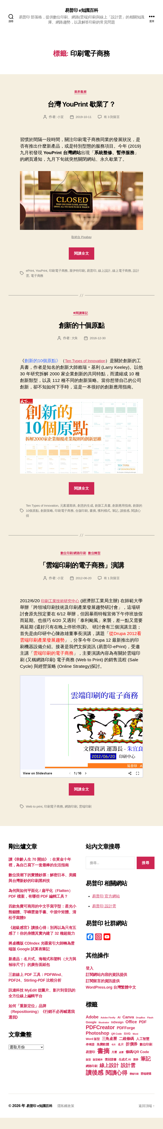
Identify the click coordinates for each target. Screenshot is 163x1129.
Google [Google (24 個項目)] (91, 1033)
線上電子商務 (127, 272)
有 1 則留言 (112, 589)
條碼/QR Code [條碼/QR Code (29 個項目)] (137, 1063)
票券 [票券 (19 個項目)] (135, 1070)
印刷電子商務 (60, 272)
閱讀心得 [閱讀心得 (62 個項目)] (116, 1084)
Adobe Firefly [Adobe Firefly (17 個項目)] (108, 1028)
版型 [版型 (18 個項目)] (88, 1070)
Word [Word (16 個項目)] (135, 1045)
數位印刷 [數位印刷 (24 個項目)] (146, 1055)
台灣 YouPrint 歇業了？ (81, 106)
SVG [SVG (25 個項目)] (127, 1045)
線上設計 (109, 272)
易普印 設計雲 (104, 917)
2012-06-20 (83, 589)
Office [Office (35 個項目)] (131, 1033)
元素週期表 (70, 515)
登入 (89, 979)
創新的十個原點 (81, 328)
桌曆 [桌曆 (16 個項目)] (121, 1063)
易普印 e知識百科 (81, 10)
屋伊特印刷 (80, 272)
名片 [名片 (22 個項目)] (121, 1055)
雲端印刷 (89, 817)
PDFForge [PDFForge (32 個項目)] (126, 1039)
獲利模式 (115, 520)
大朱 (74, 341)
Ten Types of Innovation (88, 364)
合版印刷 (91, 520)
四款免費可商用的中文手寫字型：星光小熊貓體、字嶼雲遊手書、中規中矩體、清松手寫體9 (42, 923)
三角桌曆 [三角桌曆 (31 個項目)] (109, 1050)
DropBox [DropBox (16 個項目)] (140, 1028)
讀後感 (137, 520)
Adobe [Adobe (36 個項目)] (92, 1028)
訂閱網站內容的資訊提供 (106, 986)
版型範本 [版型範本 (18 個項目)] (98, 1070)
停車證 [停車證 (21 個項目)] (90, 1055)
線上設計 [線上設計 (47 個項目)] (109, 1076)
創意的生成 (89, 515)
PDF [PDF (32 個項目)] (143, 1033)
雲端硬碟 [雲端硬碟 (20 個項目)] (146, 1084)
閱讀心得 (32, 525)
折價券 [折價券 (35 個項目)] (132, 1055)
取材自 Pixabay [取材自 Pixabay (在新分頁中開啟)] (81, 239)
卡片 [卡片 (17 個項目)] (113, 1056)
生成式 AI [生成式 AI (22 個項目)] (125, 1070)
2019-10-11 (83, 119)
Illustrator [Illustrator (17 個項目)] (103, 1033)
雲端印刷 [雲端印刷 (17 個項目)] (134, 1085)
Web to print (35, 817)
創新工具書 (107, 515)
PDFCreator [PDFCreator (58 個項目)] (100, 1038)
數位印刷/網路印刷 (72, 564)
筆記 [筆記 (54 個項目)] (145, 1070)
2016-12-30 (98, 341)
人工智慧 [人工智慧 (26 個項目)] (142, 1050)
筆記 (127, 520)
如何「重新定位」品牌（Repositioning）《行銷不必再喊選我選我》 (41, 1023)
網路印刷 (73, 817)
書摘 (103, 520)
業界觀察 (81, 93)
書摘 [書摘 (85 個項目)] (103, 1062)
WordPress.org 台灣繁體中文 (111, 998)
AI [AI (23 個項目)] (118, 1028)
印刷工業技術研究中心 (63, 611)
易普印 (95, 272)
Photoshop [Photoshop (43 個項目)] (97, 1044)
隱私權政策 (70, 1117)
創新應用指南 (128, 515)
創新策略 (54, 520)
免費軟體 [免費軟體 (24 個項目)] (103, 1055)
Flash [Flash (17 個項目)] (150, 1028)
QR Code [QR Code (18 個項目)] (116, 1045)
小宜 (59, 119)
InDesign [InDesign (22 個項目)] (117, 1033)
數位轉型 (97, 564)
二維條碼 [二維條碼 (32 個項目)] (126, 1050)
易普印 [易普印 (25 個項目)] (90, 1063)
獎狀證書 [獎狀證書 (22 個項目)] (111, 1070)
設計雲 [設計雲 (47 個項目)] (128, 1076)
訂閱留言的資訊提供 (103, 992)
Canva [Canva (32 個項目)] (128, 1028)
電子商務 (41, 278)
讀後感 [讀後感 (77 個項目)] (94, 1083)
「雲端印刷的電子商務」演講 (81, 576)
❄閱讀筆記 (81, 316)
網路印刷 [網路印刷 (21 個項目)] (91, 1077)
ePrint (30, 272)
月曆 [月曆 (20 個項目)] (114, 1063)
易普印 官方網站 (106, 907)
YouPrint (42, 272)
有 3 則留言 (112, 119)
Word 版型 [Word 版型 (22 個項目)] (93, 1050)
